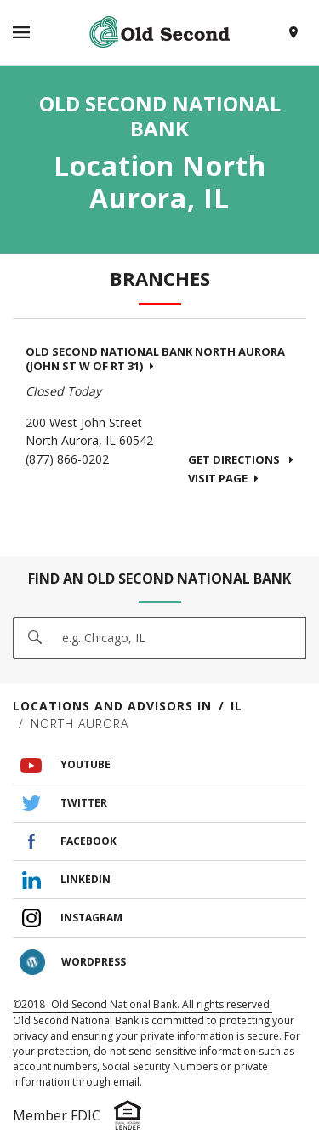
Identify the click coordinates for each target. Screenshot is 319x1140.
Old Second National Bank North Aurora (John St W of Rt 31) (155, 358)
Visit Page (223, 478)
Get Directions (240, 459)
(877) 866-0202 (67, 459)
